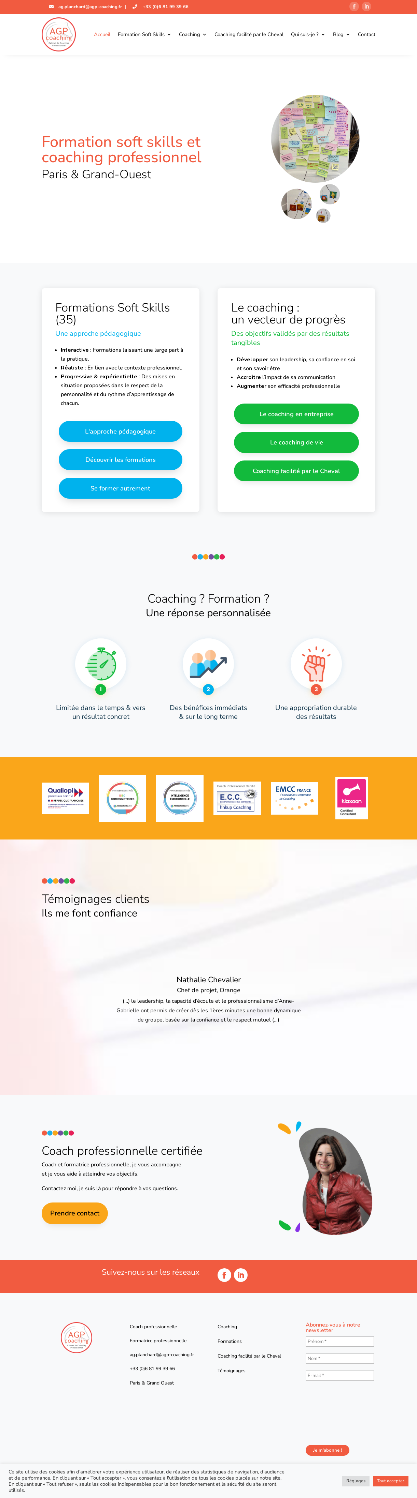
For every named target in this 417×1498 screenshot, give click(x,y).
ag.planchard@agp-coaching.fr (89, 7)
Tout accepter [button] (390, 1481)
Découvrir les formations (120, 461)
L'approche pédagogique (120, 431)
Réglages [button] (355, 1481)
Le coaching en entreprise (296, 414)
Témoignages (232, 1373)
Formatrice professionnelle (158, 1343)
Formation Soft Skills (141, 34)
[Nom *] (340, 1361)
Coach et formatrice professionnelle (85, 1167)
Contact (366, 34)
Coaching (189, 34)
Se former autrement (120, 490)
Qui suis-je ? (305, 34)
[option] (208, 988)
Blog (338, 34)
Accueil (102, 34)
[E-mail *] (340, 1378)
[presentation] (334, 1414)
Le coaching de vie (296, 443)
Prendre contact (74, 1216)
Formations (230, 1344)
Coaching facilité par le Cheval (248, 34)
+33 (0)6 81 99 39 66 (165, 7)
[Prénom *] (340, 1344)
